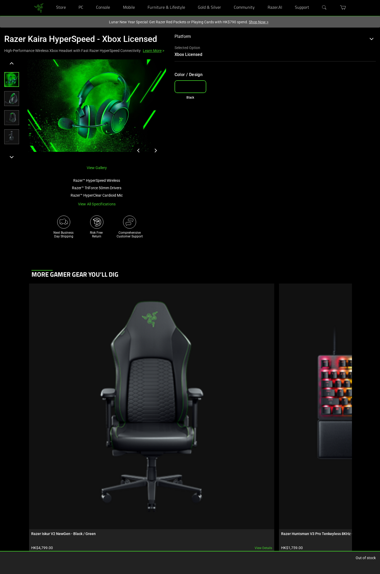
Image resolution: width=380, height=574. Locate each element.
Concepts (85, 508)
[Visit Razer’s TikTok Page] (224, 537)
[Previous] (11, 63)
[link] (38, 7)
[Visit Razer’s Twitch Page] (224, 546)
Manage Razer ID (138, 516)
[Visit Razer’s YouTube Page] (224, 528)
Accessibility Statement (142, 540)
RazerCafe (38, 500)
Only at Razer (40, 540)
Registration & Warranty (143, 500)
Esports (84, 516)
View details (79, 361)
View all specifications (97, 204)
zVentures (180, 516)
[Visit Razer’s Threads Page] (224, 511)
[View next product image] (155, 150)
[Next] (11, 157)
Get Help (132, 492)
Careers (178, 500)
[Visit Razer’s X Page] (224, 520)
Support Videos (137, 524)
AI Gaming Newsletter (188, 532)
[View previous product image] (138, 150)
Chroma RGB (88, 500)
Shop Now (258, 22)
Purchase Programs (45, 516)
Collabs (84, 524)
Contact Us (181, 524)
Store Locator (41, 508)
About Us (180, 492)
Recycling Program (139, 532)
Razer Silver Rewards (46, 548)
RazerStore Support (140, 508)
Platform (274, 36)
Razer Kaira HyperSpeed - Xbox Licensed (80, 39)
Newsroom (181, 508)
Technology (87, 492)
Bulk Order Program (45, 524)
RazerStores (39, 492)
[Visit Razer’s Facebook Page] (224, 493)
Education (38, 532)
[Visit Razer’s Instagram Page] (224, 502)
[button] (11, 79)
